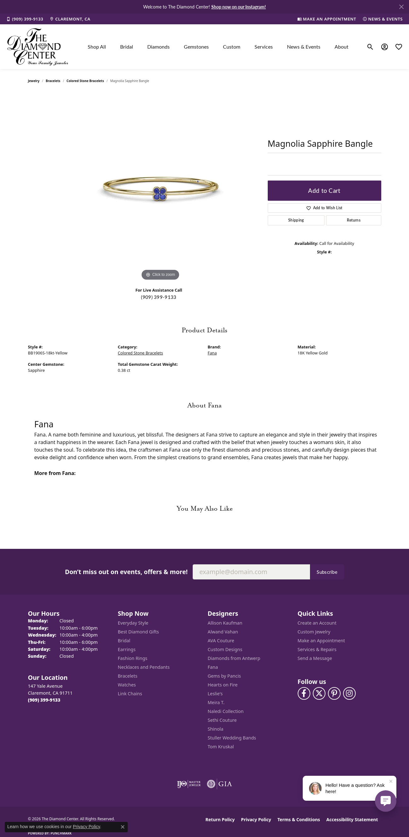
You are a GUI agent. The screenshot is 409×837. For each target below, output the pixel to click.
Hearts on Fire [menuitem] (223, 685)
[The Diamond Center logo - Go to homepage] (38, 46)
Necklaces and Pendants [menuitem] (144, 667)
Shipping (296, 220)
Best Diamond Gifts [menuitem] (138, 632)
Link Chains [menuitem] (130, 694)
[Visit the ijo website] (189, 784)
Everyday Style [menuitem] (133, 623)
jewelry (34, 81)
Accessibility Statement (352, 819)
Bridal (126, 46)
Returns (353, 220)
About (341, 46)
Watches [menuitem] (127, 685)
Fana (212, 353)
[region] (160, 187)
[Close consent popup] (123, 827)
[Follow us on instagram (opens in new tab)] (349, 693)
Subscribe (327, 572)
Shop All (97, 46)
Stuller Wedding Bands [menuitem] (232, 738)
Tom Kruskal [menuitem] (221, 747)
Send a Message (315, 658)
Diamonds (158, 46)
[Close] (401, 7)
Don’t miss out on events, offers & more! (126, 571)
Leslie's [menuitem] (215, 694)
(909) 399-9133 (158, 297)
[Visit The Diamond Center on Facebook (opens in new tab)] (304, 693)
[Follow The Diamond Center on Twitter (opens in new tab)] (319, 693)
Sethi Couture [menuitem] (222, 720)
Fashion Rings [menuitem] (133, 658)
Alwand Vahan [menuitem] (223, 632)
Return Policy (220, 819)
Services (263, 46)
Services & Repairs (317, 649)
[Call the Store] (44, 700)
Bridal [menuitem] (124, 641)
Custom (231, 46)
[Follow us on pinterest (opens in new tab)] (334, 693)
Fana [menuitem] (213, 667)
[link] (24, 19)
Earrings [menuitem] (127, 649)
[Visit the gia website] (219, 784)
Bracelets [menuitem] (127, 676)
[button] (370, 46)
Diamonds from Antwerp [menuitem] (234, 658)
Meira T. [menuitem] (216, 702)
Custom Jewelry (314, 632)
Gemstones (196, 46)
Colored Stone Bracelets (85, 81)
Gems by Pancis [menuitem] (224, 676)
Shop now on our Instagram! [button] (238, 6)
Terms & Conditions (299, 819)
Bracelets (53, 81)
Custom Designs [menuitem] (225, 649)
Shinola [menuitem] (216, 729)
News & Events (303, 46)
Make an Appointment (321, 641)
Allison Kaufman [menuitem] (225, 623)
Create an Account (317, 623)
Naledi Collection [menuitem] (226, 711)
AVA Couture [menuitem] (221, 641)
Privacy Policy (256, 819)
